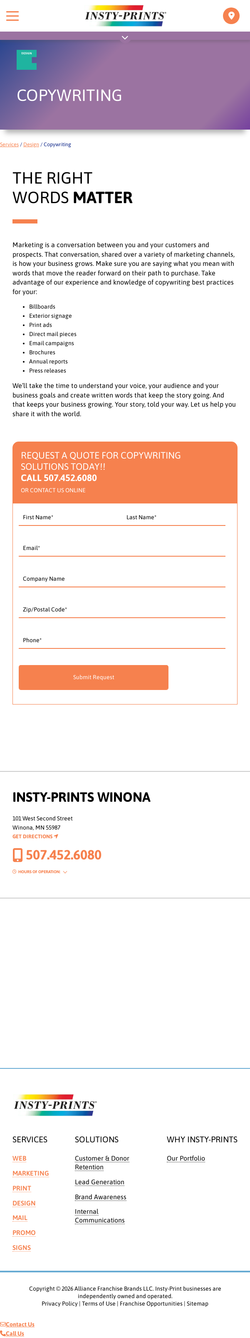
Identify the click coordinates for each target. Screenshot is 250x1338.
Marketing (30, 1173)
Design (31, 144)
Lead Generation (99, 1182)
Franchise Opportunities (151, 1303)
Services (9, 144)
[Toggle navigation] (231, 15)
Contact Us (17, 1324)
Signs (21, 1247)
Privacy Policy (60, 1303)
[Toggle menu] (12, 16)
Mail (19, 1217)
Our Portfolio (186, 1158)
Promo (24, 1232)
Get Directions (35, 836)
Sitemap (197, 1303)
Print (21, 1188)
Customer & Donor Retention (102, 1162)
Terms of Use (99, 1303)
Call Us (12, 1333)
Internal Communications (100, 1216)
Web (19, 1158)
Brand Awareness (100, 1197)
